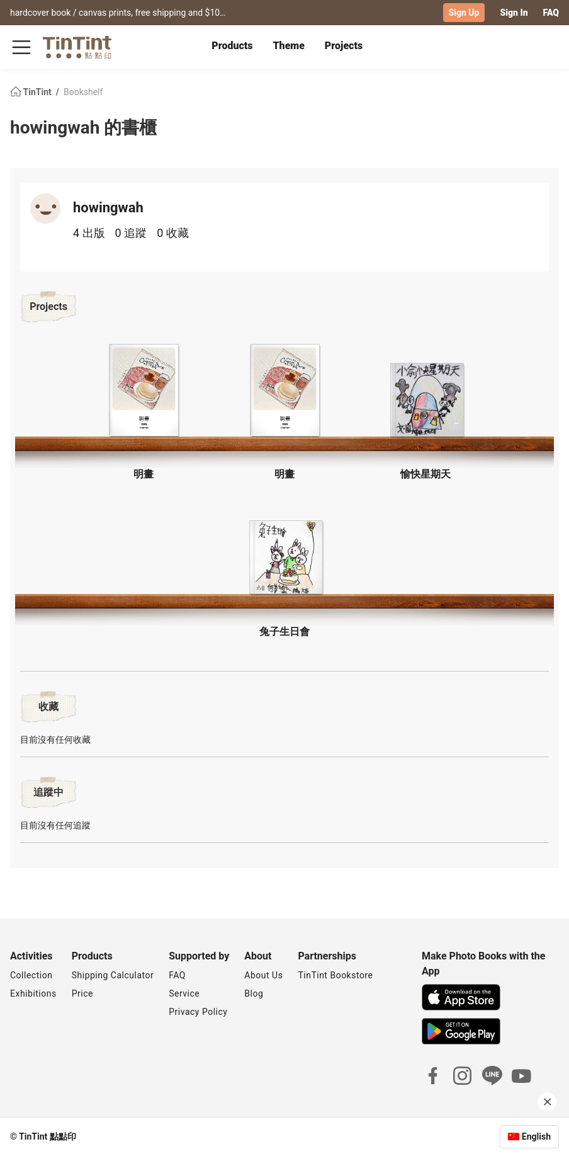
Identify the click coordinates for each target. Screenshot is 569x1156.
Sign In (513, 13)
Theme (289, 46)
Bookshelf (83, 92)
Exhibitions (33, 993)
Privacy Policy (198, 1012)
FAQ (551, 13)
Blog (253, 993)
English (536, 1136)
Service (184, 993)
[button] (143, 390)
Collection (31, 975)
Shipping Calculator (113, 975)
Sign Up (464, 13)
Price (82, 993)
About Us (263, 975)
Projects (344, 46)
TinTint (32, 92)
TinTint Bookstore (335, 975)
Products (231, 46)
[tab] (231, 47)
